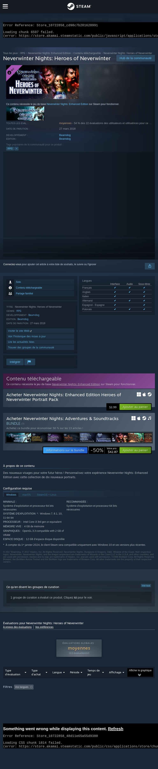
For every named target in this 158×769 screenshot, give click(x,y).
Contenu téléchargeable (87, 55)
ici (75, 600)
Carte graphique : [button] (110, 700)
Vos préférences (44, 629)
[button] (135, 409)
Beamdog (65, 137)
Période (74, 680)
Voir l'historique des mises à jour (27, 338)
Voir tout (146, 588)
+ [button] (16, 151)
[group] (79, 700)
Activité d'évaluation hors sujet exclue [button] (66, 695)
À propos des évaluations (17, 629)
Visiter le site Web (20, 333)
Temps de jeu (93, 680)
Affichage (115, 680)
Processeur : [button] (86, 700)
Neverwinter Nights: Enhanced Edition (49, 55)
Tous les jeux (10, 55)
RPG (22, 55)
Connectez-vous (12, 266)
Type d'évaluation (12, 680)
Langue (57, 680)
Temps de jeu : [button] (103, 695)
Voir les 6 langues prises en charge (101, 312)
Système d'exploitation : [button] (58, 700)
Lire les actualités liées (21, 344)
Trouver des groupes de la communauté (31, 349)
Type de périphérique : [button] (16, 705)
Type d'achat (36, 680)
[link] (104, 452)
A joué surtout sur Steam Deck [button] (20, 700)
